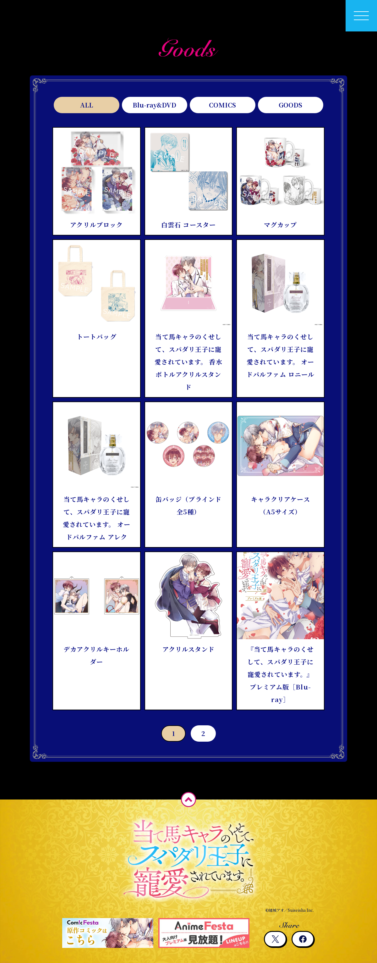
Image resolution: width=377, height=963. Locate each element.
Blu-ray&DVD (154, 104)
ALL (86, 104)
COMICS (222, 104)
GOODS (290, 104)
